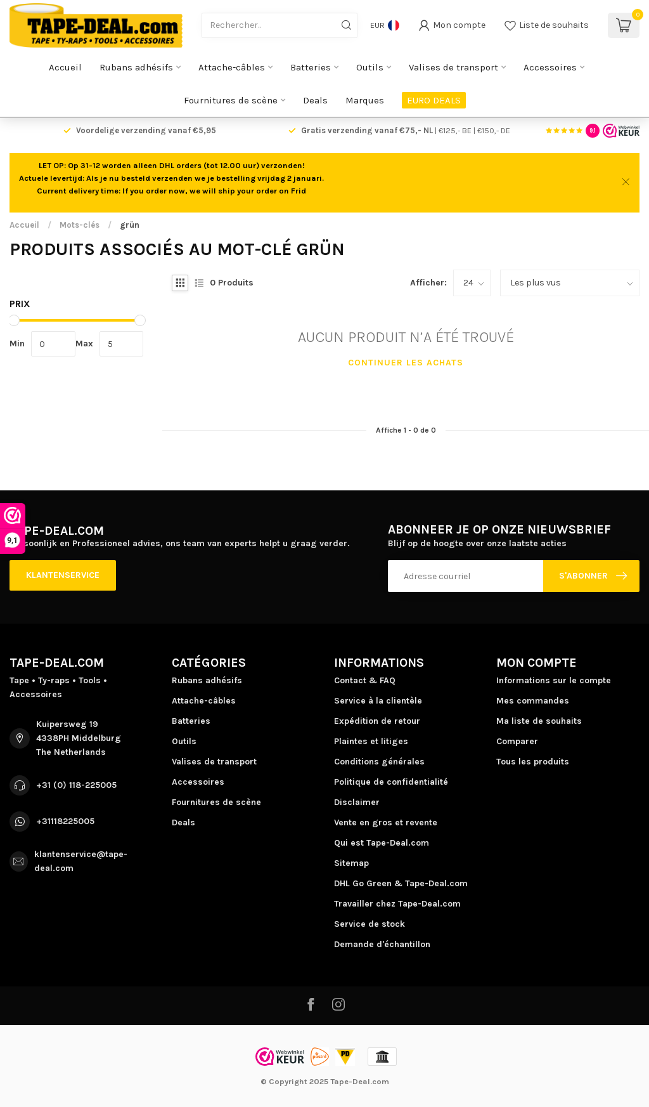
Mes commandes (532, 700)
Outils (369, 67)
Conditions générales (379, 761)
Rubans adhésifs (136, 67)
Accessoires (550, 67)
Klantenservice (63, 575)
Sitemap (351, 863)
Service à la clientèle (378, 700)
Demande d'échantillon (382, 944)
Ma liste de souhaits (539, 721)
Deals (315, 100)
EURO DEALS (434, 100)
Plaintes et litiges (371, 741)
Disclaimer (357, 802)
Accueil (65, 67)
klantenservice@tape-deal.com (80, 861)
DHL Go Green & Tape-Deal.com (401, 883)
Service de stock (369, 924)
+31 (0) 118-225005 (76, 785)
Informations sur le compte (553, 680)
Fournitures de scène (231, 100)
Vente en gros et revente (385, 822)
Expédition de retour (377, 721)
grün (129, 225)
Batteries (310, 67)
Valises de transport (453, 67)
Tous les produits (532, 761)
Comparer (517, 741)
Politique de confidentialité (391, 781)
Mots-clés (80, 225)
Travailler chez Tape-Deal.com (397, 903)
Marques (364, 100)
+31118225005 (65, 821)
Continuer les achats (405, 362)
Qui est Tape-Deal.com (381, 842)
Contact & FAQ (364, 680)
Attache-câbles (231, 67)
